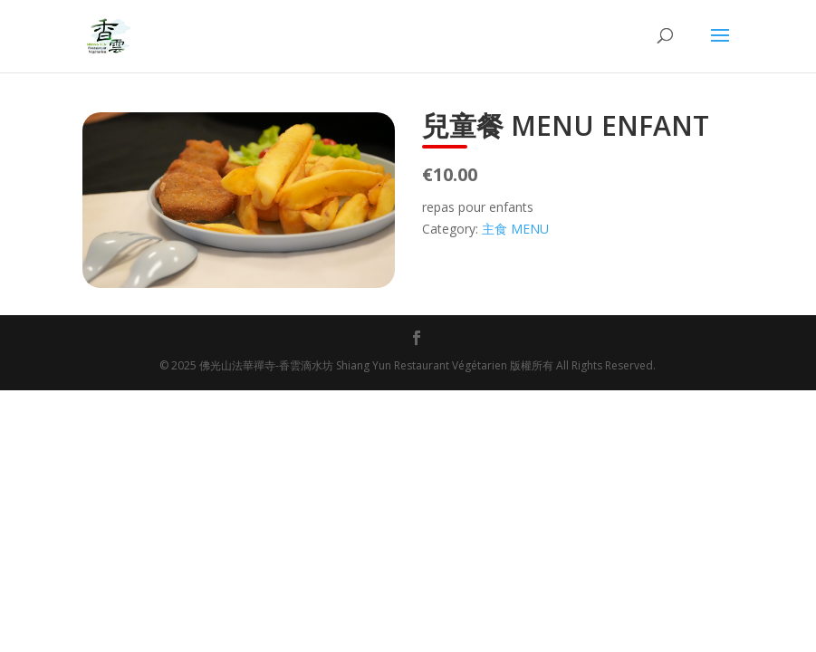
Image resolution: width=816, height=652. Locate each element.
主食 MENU (515, 228)
